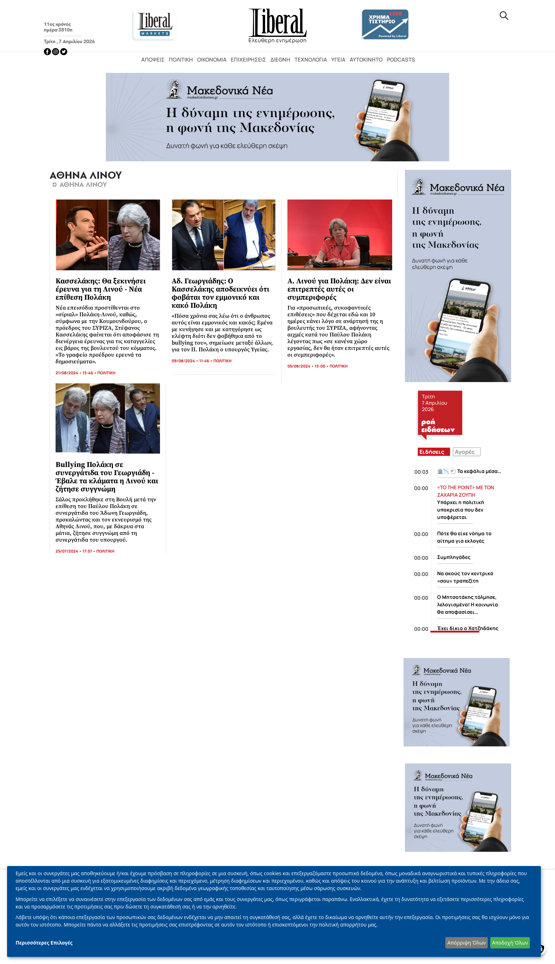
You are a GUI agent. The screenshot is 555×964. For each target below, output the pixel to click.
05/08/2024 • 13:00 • (308, 366)
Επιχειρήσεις (248, 59)
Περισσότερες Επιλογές (44, 942)
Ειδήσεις (431, 452)
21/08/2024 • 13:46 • (76, 372)
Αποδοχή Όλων (510, 942)
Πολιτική (181, 59)
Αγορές (465, 452)
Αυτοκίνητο (366, 59)
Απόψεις (153, 59)
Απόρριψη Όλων (466, 942)
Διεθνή (280, 59)
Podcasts (401, 59)
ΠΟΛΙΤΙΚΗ (106, 372)
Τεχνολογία (310, 59)
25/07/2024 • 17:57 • (76, 551)
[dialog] (274, 911)
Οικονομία (212, 59)
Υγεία (338, 59)
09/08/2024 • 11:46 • (192, 360)
